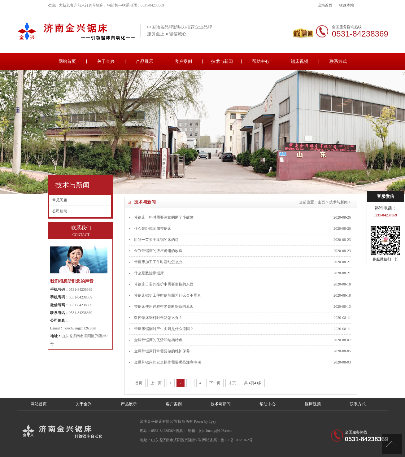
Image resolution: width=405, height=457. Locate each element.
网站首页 (67, 61)
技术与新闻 (222, 61)
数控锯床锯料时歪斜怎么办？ (158, 318)
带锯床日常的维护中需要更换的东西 (164, 284)
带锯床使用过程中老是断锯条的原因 (164, 306)
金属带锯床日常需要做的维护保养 (162, 351)
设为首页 (324, 5)
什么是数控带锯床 (149, 273)
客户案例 (183, 61)
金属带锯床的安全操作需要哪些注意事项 (167, 362)
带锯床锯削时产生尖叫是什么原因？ (164, 329)
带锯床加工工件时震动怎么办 (158, 262)
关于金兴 (106, 61)
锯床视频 (299, 61)
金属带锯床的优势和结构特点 (158, 340)
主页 (321, 202)
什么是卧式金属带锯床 (152, 228)
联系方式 (338, 61)
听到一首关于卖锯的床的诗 (156, 239)
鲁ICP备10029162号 (237, 440)
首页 (138, 383)
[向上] (392, 444)
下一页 (214, 383)
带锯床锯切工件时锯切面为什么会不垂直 (167, 295)
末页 (232, 383)
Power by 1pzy (205, 421)
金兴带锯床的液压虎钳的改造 (158, 251)
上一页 (156, 383)
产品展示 (144, 61)
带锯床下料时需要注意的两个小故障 (164, 217)
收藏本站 (346, 5)
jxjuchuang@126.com (79, 328)
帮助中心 (260, 61)
